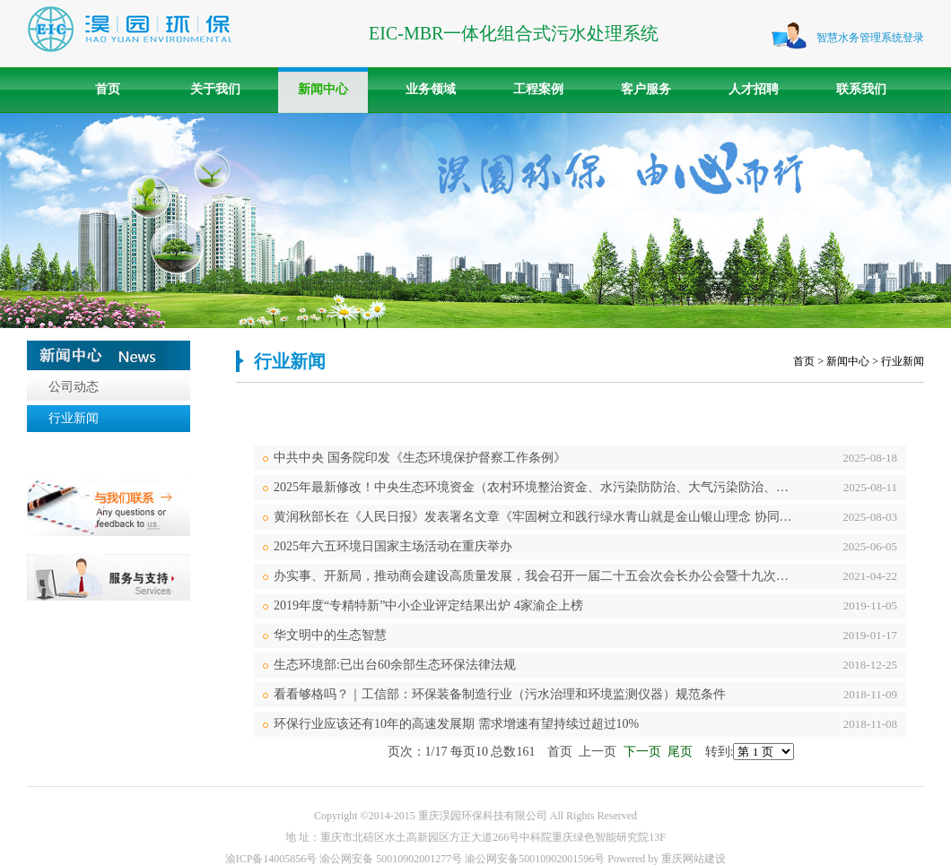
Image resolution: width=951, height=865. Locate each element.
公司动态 (73, 387)
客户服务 (646, 89)
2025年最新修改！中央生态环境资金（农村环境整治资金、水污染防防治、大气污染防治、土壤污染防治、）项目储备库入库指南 (537, 487)
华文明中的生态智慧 (330, 635)
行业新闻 (73, 418)
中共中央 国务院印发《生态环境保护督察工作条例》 (420, 457)
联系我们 (861, 89)
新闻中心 (323, 89)
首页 (107, 89)
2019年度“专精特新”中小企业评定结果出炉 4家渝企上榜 (428, 605)
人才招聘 (754, 89)
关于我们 (215, 89)
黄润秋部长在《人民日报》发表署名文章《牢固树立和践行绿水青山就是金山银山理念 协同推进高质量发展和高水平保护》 (537, 516)
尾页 (680, 751)
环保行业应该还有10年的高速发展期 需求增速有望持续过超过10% (456, 724)
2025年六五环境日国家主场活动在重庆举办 (393, 546)
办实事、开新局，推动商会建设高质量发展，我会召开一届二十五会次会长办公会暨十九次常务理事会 (537, 576)
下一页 (642, 751)
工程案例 (538, 89)
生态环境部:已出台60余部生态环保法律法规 (395, 664)
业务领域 (431, 89)
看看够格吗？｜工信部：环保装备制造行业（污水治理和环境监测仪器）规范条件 (500, 694)
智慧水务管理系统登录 (870, 37)
